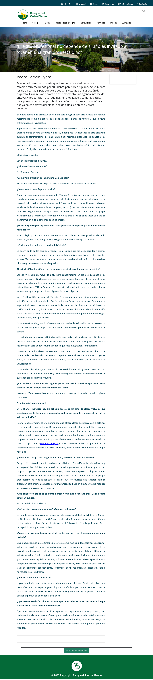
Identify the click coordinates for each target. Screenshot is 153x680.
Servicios (101, 23)
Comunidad (86, 23)
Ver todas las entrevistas (76, 650)
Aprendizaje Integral (65, 23)
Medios (113, 23)
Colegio (36, 23)
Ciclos (47, 23)
